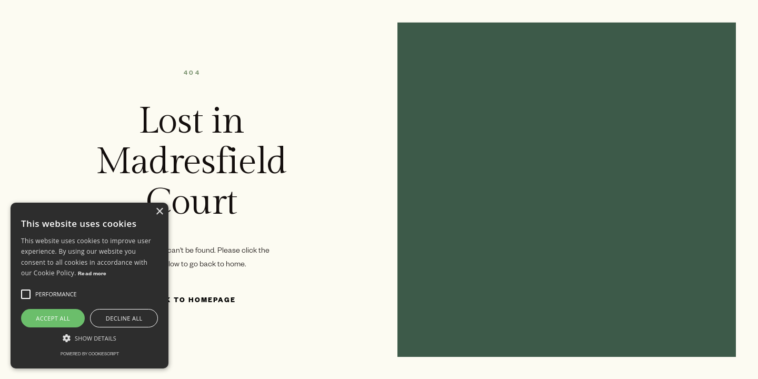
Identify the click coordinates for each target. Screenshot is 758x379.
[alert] (89, 285)
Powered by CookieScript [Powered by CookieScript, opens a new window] (90, 354)
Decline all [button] (124, 318)
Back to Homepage (191, 301)
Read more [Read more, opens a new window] (92, 274)
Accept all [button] (53, 318)
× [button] (159, 212)
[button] (25, 294)
